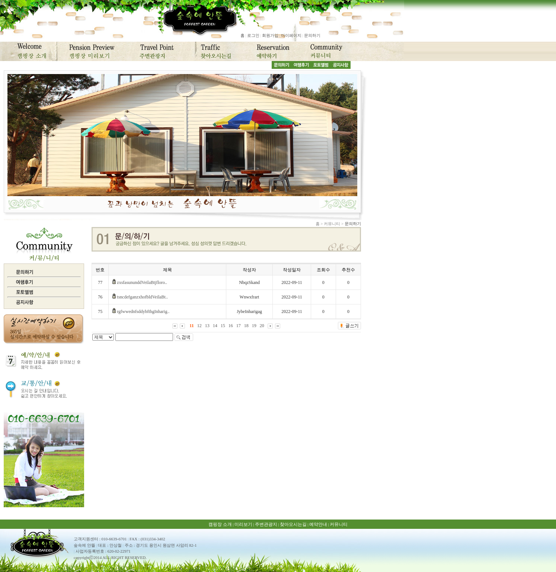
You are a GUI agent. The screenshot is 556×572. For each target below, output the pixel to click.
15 (223, 325)
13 (207, 325)
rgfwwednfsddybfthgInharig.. (143, 311)
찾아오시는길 (293, 524)
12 (199, 325)
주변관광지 (266, 524)
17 (238, 325)
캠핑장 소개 (220, 524)
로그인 (253, 35)
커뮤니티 (339, 524)
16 (231, 325)
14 (215, 325)
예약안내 (318, 524)
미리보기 (243, 524)
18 (246, 325)
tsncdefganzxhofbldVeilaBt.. (142, 297)
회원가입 (270, 35)
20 (262, 325)
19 (254, 325)
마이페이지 (291, 35)
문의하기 (312, 35)
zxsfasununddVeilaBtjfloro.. (142, 282)
